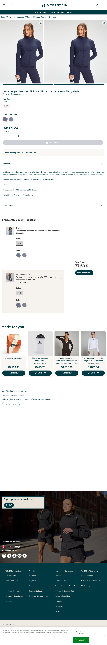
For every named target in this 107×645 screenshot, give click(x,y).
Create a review (11, 405)
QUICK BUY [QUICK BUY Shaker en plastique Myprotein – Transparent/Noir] (40, 373)
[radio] (6, 106)
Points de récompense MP (91, 581)
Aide (7, 586)
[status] (12, 136)
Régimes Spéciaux (36, 591)
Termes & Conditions (63, 596)
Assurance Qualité (62, 581)
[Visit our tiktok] (14, 556)
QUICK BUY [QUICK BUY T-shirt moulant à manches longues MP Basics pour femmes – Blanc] (93, 373)
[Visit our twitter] (24, 556)
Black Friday (85, 586)
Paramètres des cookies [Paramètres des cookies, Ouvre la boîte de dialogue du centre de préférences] (81, 632)
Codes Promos (87, 576)
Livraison (9, 601)
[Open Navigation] (4, 5)
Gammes (32, 586)
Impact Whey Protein (13, 358)
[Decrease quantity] (5, 136)
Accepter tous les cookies (81, 639)
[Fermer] (104, 636)
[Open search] (11, 5)
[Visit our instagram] (4, 556)
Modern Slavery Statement (65, 586)
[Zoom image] (40, 23)
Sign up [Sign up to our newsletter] (9, 505)
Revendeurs (59, 601)
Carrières (58, 611)
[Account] (97, 5)
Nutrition (32, 576)
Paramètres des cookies (12, 542)
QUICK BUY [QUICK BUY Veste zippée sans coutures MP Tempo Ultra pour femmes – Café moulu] (66, 373)
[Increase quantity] (18, 136)
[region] (53, 636)
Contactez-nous (12, 581)
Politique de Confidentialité (65, 591)
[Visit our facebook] (9, 556)
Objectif (32, 581)
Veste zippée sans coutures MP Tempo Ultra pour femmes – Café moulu (67, 360)
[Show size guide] (7, 99)
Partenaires (59, 606)
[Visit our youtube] (19, 556)
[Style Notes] (53, 205)
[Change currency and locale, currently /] (53, 546)
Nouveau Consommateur (39, 596)
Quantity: (7, 131)
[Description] (53, 164)
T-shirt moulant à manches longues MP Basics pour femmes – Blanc (93, 360)
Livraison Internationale (14, 596)
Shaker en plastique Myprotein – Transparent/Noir (40, 360)
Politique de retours (13, 591)
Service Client (11, 576)
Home (2, 17)
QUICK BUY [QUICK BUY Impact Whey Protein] (13, 373)
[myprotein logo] (54, 5)
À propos (58, 576)
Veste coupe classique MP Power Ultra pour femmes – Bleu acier (31, 17)
